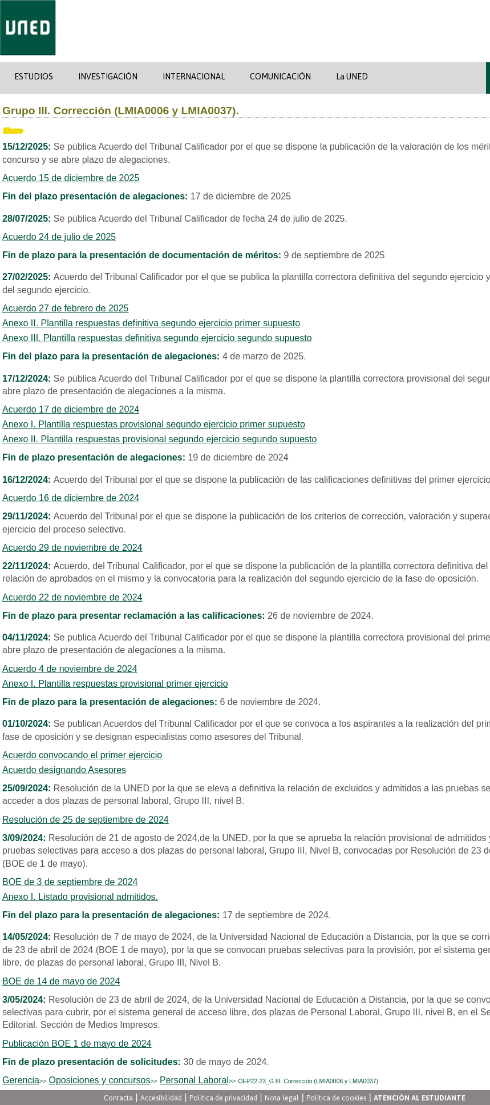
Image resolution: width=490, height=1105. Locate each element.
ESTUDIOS (33, 76)
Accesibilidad (161, 1098)
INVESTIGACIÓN (107, 76)
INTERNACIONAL (194, 76)
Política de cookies (336, 1098)
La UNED (352, 76)
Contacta (118, 1098)
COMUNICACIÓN (280, 76)
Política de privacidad (223, 1098)
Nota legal (282, 1098)
